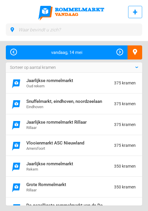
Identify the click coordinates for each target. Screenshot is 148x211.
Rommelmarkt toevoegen (135, 12)
